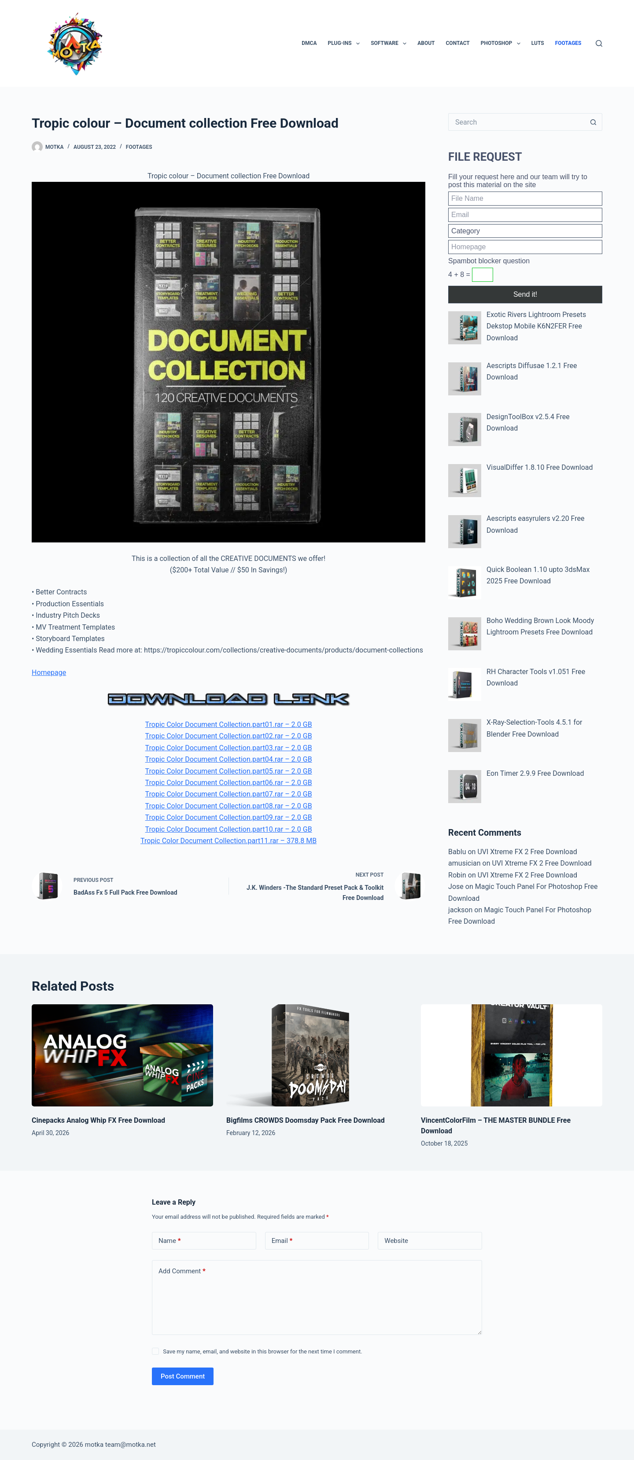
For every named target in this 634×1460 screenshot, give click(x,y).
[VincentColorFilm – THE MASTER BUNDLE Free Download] (511, 1055)
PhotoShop (502, 43)
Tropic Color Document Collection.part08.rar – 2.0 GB (228, 806)
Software (390, 43)
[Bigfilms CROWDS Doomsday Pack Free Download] (317, 1055)
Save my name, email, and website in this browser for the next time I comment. (262, 1351)
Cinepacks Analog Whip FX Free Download (98, 1120)
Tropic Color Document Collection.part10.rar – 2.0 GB (228, 829)
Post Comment (183, 1376)
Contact (458, 43)
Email (282, 1240)
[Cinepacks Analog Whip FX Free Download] (122, 1055)
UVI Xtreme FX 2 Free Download (527, 852)
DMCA (309, 43)
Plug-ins (346, 43)
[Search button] (593, 122)
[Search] (599, 43)
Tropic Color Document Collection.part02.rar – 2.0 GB (228, 736)
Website (396, 1241)
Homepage (49, 672)
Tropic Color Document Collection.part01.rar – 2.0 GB (228, 724)
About (426, 43)
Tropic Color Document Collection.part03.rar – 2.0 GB (228, 748)
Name (169, 1240)
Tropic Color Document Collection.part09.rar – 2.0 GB (228, 817)
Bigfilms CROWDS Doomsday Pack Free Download (305, 1120)
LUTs (537, 43)
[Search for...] (516, 122)
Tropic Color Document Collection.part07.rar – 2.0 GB (228, 794)
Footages (568, 43)
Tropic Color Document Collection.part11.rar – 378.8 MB (228, 841)
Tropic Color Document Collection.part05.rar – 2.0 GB (228, 771)
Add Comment (182, 1271)
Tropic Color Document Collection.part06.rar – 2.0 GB (228, 782)
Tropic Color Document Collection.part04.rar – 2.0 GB (228, 759)
